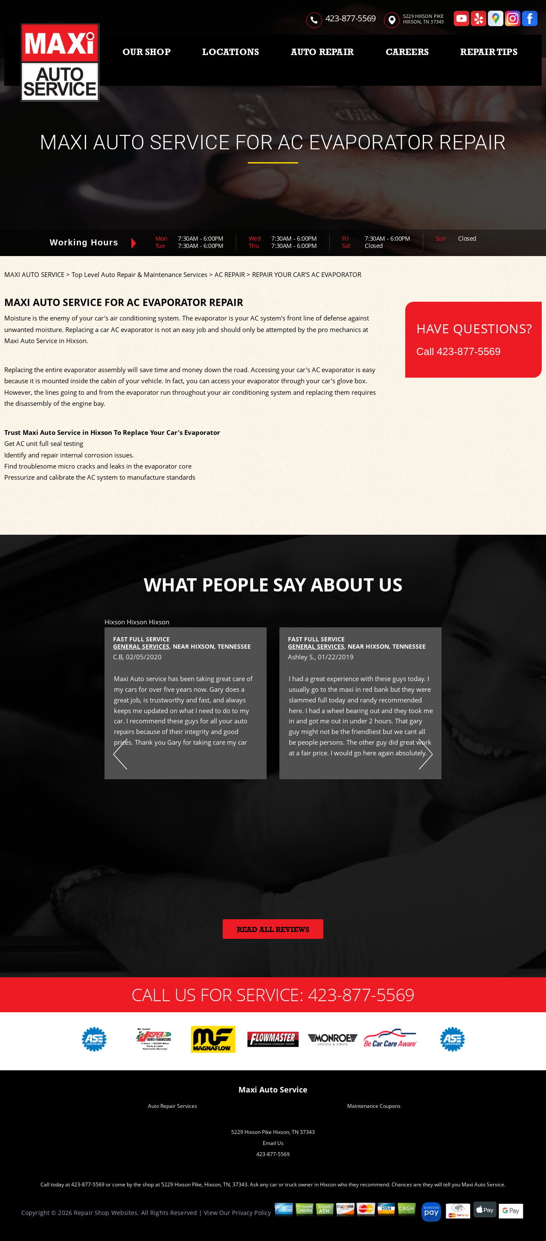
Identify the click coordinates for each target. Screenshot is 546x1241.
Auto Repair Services (172, 1106)
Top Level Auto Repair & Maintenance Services (139, 274)
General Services (141, 646)
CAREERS (407, 52)
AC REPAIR (230, 274)
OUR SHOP (146, 52)
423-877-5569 (350, 18)
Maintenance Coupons (374, 1106)
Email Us (273, 1143)
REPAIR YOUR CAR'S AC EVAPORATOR (306, 274)
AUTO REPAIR (322, 52)
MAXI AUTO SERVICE (34, 274)
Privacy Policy (251, 1213)
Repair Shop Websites (105, 1213)
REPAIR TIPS (488, 52)
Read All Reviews (273, 929)
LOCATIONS (230, 52)
